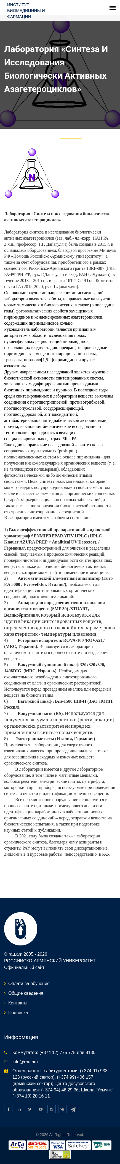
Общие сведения (25, 993)
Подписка (18, 1012)
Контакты (17, 1003)
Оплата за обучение (29, 983)
